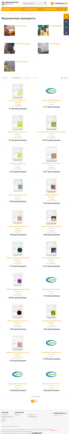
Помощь (17, 414)
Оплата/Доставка (31, 9)
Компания (4, 412)
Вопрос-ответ (32, 414)
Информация (19, 412)
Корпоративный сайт (7, 416)
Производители (50, 9)
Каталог (8, 9)
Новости (3, 418)
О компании (4, 414)
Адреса (3, 420)
